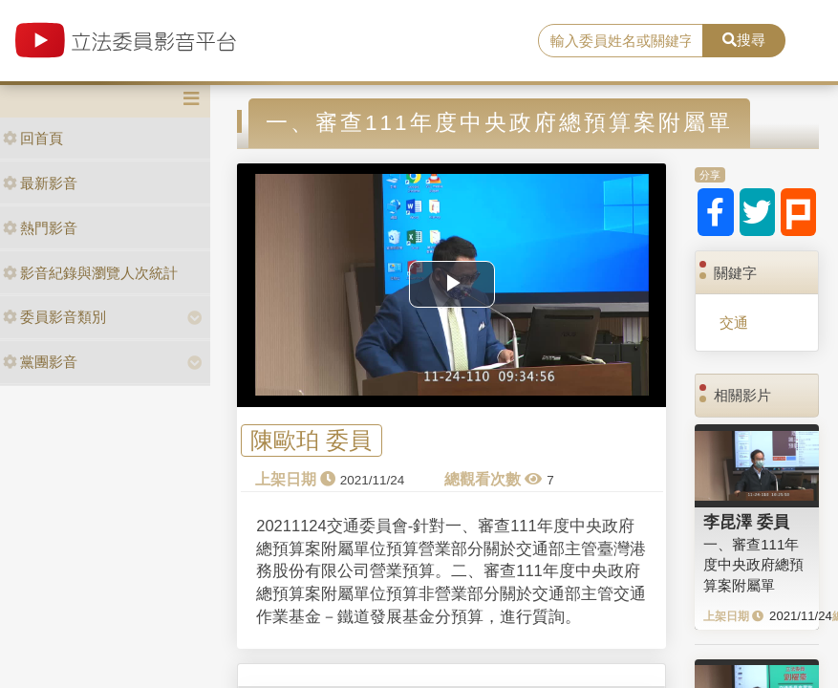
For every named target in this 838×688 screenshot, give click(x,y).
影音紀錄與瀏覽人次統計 (90, 273)
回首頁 (33, 138)
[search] (620, 41)
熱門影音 (40, 228)
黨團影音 (40, 362)
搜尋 (743, 40)
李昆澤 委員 (746, 521)
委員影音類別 (54, 317)
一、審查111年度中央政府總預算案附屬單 (753, 564)
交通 (734, 322)
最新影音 (40, 183)
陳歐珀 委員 (311, 441)
